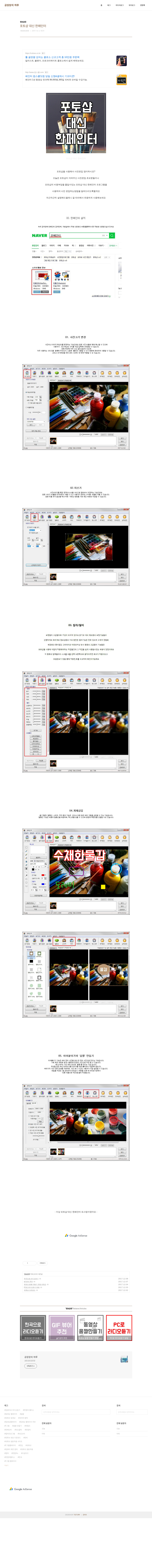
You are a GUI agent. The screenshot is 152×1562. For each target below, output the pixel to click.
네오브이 (22, 1477)
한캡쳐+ (15, 1497)
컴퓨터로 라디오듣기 (12, 1454)
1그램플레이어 (10, 1489)
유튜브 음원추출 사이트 (13, 1485)
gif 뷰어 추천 (28, 1325)
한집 (21, 1489)
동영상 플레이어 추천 (27, 1466)
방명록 (142, 5)
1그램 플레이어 (10, 1505)
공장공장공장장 (29, 1404)
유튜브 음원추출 (27, 1493)
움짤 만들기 (17, 1470)
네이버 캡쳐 (23, 1462)
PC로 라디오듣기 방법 (32, 1331)
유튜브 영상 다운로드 (13, 1481)
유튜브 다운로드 (29, 1334)
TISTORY (77, 1559)
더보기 (6, 1509)
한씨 (26, 1481)
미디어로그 (120, 5)
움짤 (22, 1458)
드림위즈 (25, 1497)
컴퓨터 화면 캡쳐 (11, 1493)
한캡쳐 (28, 1474)
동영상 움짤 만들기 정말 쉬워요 (35, 1328)
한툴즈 (28, 1470)
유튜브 (29, 1489)
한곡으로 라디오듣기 (31, 1322)
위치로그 (132, 5)
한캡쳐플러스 (10, 1501)
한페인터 (8, 1474)
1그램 (7, 1470)
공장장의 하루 (11, 5)
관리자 (85, 1559)
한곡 (20, 1501)
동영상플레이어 (10, 1466)
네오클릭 (19, 1474)
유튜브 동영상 (10, 1462)
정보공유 (27, 1318)
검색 (107, 1455)
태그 (109, 5)
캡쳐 (7, 1497)
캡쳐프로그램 (10, 1477)
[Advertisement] (76, 72)
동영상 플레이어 (11, 1458)
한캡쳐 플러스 (29, 1454)
